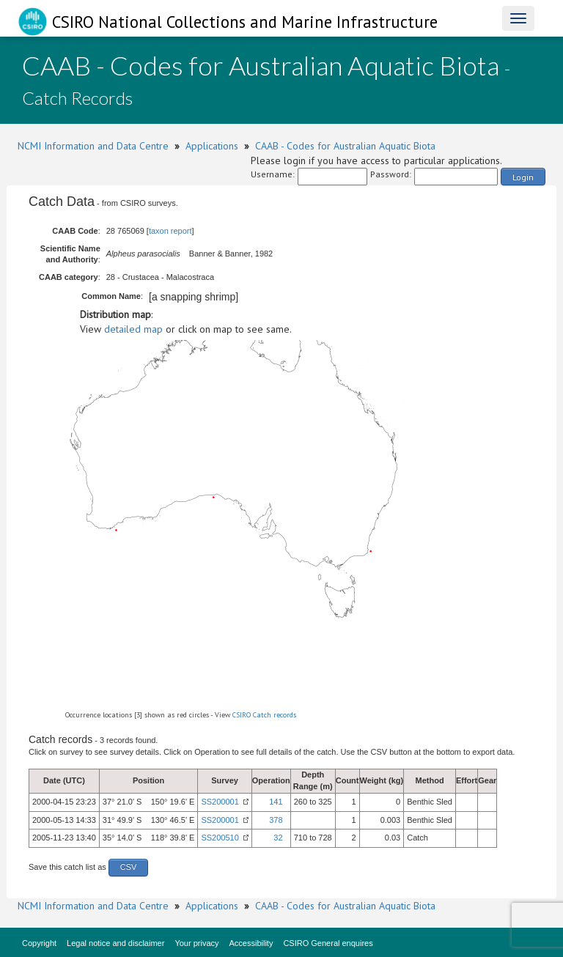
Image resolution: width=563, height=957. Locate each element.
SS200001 (219, 801)
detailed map (133, 329)
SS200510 (219, 837)
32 (277, 837)
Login (523, 176)
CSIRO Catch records (264, 715)
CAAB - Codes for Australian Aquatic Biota (345, 145)
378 (275, 820)
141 (275, 801)
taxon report (170, 230)
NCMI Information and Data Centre (93, 145)
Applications (211, 145)
